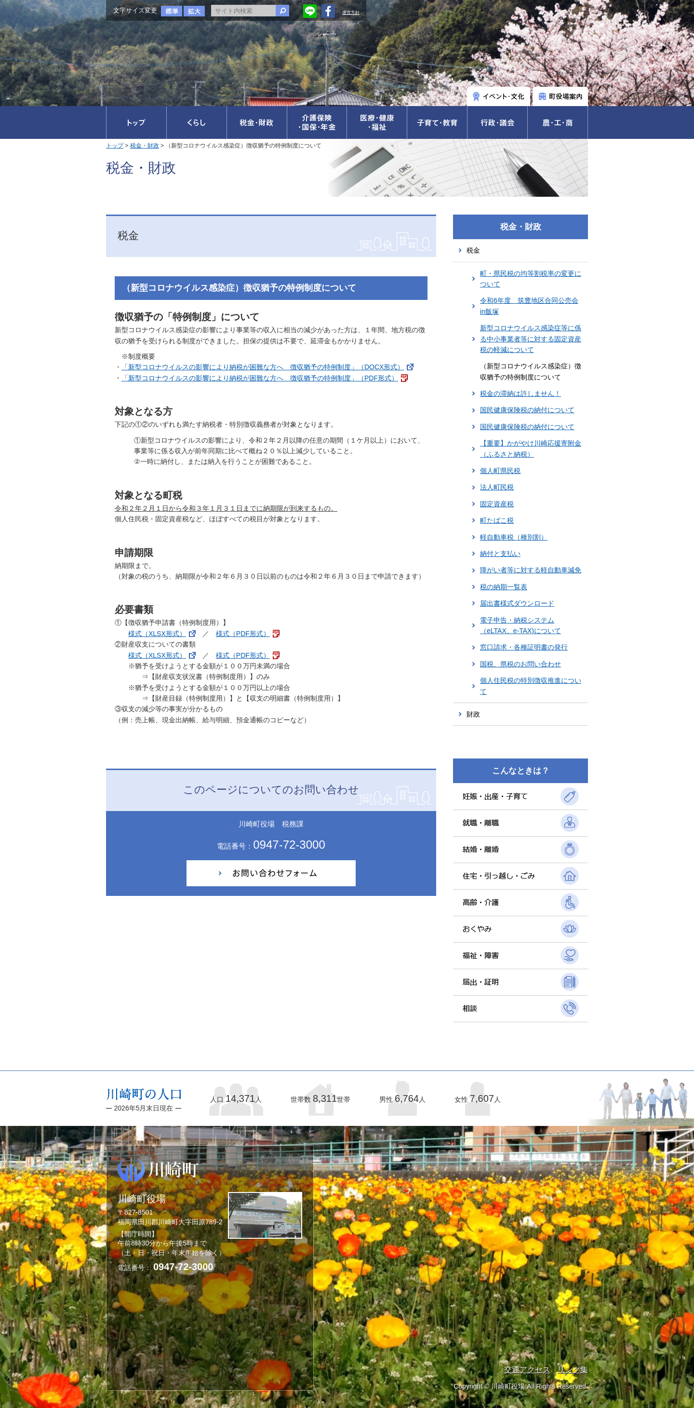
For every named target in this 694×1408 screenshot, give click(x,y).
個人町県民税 (500, 470)
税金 (473, 250)
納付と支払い (500, 553)
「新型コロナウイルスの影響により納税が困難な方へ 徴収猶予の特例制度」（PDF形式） (259, 378)
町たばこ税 (497, 520)
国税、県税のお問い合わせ (520, 664)
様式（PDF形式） (243, 633)
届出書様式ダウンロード (517, 603)
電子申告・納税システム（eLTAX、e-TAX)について (520, 625)
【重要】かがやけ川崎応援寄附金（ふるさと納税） (530, 448)
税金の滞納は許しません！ (520, 393)
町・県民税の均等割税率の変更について (530, 279)
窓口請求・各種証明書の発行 (524, 647)
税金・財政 (144, 145)
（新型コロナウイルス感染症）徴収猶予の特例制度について (530, 371)
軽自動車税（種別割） (513, 537)
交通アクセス (527, 1370)
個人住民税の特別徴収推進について (530, 686)
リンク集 (572, 1370)
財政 (473, 714)
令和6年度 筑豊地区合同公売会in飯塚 (529, 306)
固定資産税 (497, 504)
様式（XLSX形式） (157, 633)
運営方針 (351, 12)
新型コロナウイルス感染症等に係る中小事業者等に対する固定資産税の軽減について (530, 338)
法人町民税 (497, 487)
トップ (114, 145)
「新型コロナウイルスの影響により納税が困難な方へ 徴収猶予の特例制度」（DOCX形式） (262, 367)
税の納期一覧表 (503, 587)
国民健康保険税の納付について (527, 410)
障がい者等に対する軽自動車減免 (530, 570)
